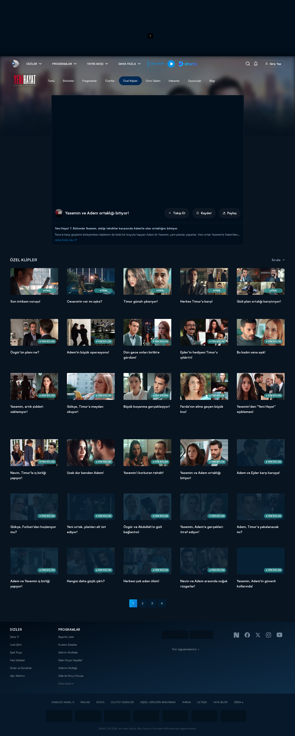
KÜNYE (100, 702)
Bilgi (212, 80)
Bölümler (68, 80)
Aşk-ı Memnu (17, 675)
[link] (15, 64)
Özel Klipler (130, 80)
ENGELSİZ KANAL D (63, 702)
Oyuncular (194, 80)
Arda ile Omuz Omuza (70, 675)
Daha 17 (14, 636)
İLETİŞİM (202, 702)
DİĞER (237, 702)
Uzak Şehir (16, 644)
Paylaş (229, 213)
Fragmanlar (89, 80)
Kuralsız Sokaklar (67, 644)
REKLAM (85, 702)
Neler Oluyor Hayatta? (70, 660)
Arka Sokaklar (17, 660)
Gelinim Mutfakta (68, 652)
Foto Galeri (153, 80)
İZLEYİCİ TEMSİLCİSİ (122, 702)
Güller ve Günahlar (21, 668)
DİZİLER (16, 629)
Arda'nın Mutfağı (67, 668)
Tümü (51, 80)
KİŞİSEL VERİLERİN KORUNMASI (158, 702)
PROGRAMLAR (69, 629)
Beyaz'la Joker (66, 636)
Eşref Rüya (16, 652)
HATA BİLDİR (220, 702)
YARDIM (186, 702)
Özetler (110, 80)
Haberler (174, 80)
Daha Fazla (64, 683)
